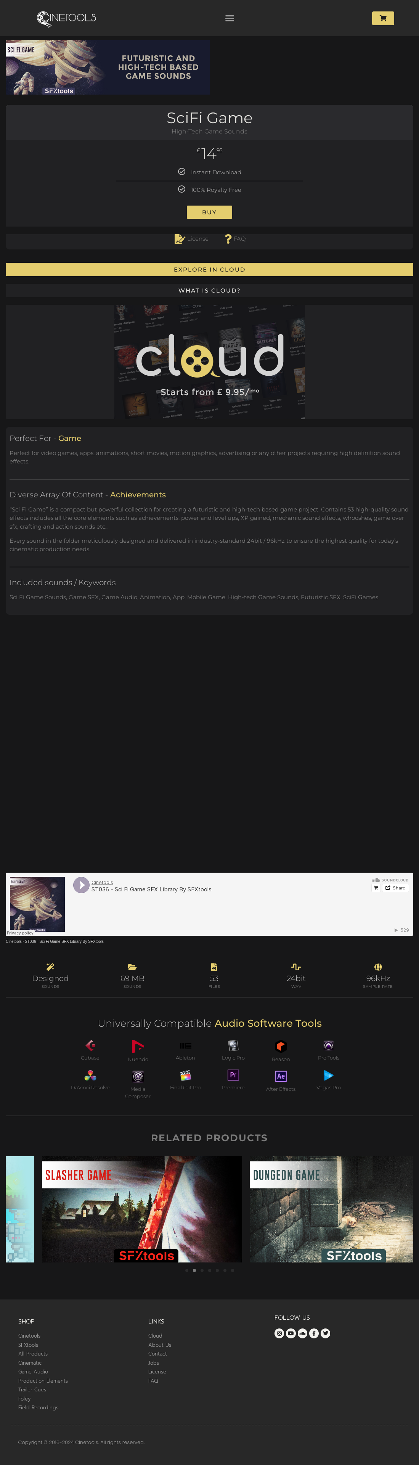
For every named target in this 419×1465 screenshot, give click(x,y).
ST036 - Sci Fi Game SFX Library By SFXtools (64, 941)
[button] (230, 18)
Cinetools (14, 941)
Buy (209, 212)
